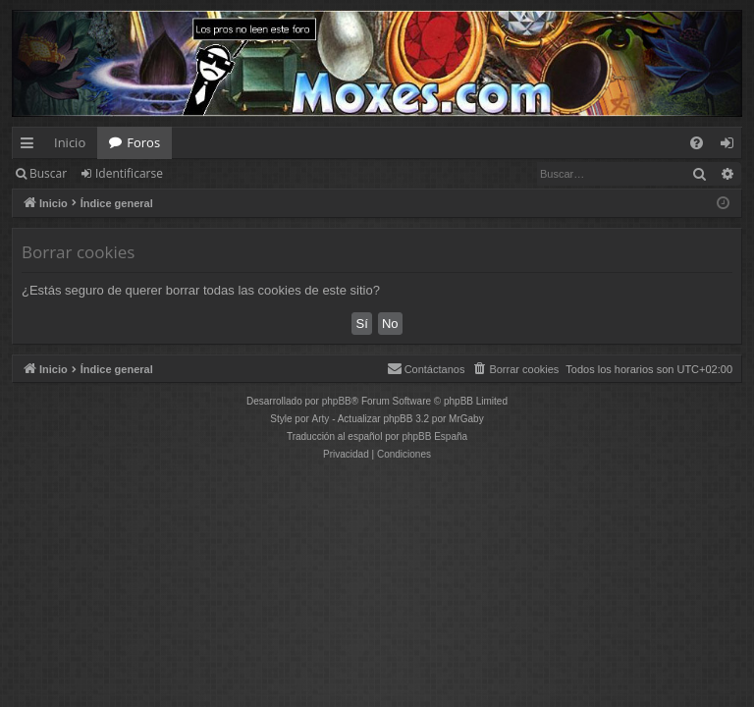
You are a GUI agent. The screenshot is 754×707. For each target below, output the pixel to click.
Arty (321, 418)
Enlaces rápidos (31, 146)
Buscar (48, 173)
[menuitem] (696, 143)
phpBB (336, 401)
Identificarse (129, 173)
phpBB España (434, 436)
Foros (143, 142)
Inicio (69, 142)
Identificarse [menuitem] (732, 146)
